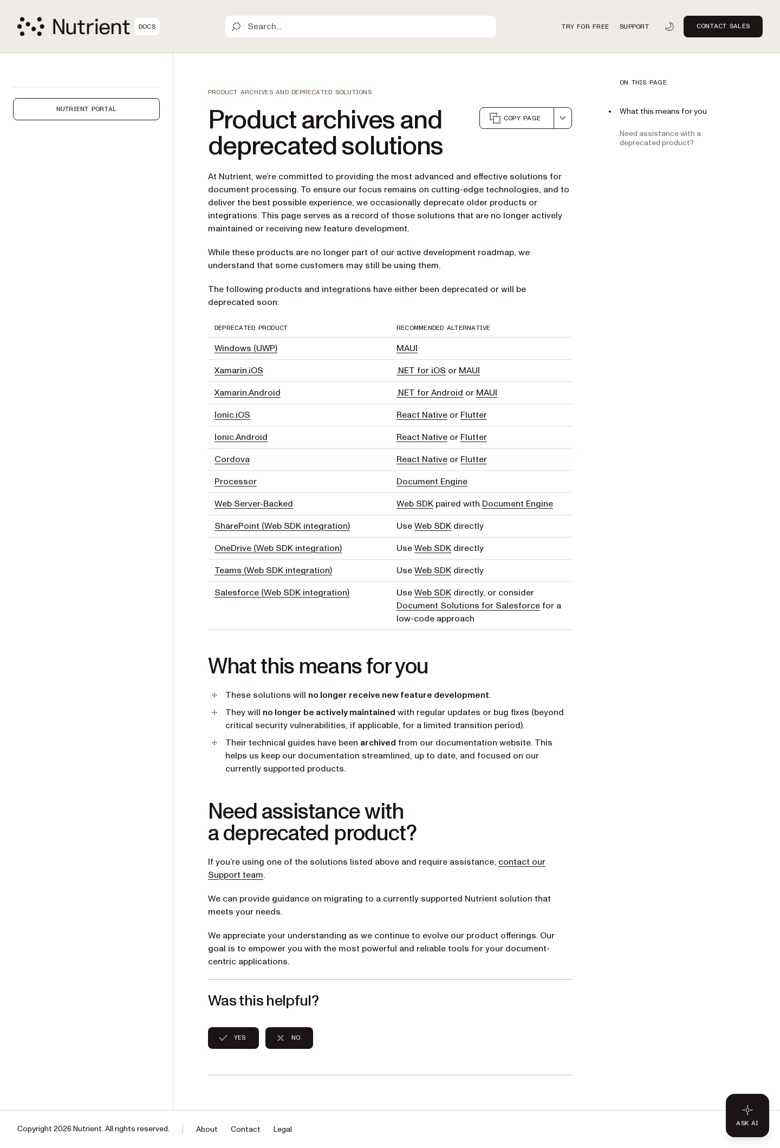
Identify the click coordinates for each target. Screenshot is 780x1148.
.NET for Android (429, 393)
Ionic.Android (241, 437)
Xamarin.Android (247, 393)
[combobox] (563, 118)
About (207, 1129)
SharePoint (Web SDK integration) (282, 526)
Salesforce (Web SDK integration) (281, 593)
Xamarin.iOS (238, 371)
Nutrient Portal (86, 109)
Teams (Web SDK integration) (273, 570)
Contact (246, 1129)
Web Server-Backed (253, 504)
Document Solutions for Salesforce (468, 606)
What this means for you (663, 111)
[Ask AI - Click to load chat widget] (747, 1115)
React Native (421, 415)
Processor (235, 482)
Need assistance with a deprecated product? (660, 138)
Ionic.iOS (232, 415)
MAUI (407, 348)
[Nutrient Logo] (88, 26)
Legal (283, 1129)
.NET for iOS (421, 371)
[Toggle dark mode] (669, 26)
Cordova (232, 459)
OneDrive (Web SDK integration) (278, 548)
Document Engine (431, 482)
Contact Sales (723, 26)
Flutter (473, 415)
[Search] (360, 26)
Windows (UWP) (245, 348)
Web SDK (414, 504)
